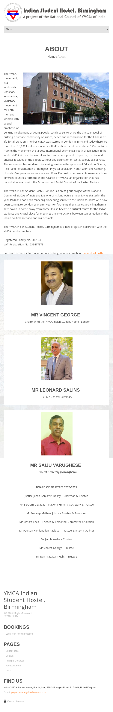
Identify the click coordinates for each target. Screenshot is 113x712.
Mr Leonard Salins (55, 390)
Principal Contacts (15, 660)
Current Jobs (12, 651)
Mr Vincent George (55, 314)
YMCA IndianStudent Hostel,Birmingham (24, 600)
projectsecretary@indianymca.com (28, 692)
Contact (9, 656)
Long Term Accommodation (19, 634)
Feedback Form (13, 665)
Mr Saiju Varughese (55, 465)
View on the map (14, 701)
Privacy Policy (11, 616)
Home (52, 56)
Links (8, 670)
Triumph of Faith (92, 253)
